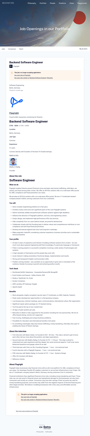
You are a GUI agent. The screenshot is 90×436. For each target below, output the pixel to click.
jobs (3, 49)
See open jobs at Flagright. (22, 75)
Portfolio (43, 3)
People (52, 3)
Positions (62, 3)
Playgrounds (82, 3)
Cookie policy (48, 432)
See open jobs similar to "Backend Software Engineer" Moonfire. (33, 78)
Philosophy (32, 3)
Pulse (72, 3)
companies (12, 49)
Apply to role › (14, 155)
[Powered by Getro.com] (45, 427)
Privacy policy (39, 432)
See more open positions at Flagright (27, 411)
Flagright (14, 113)
